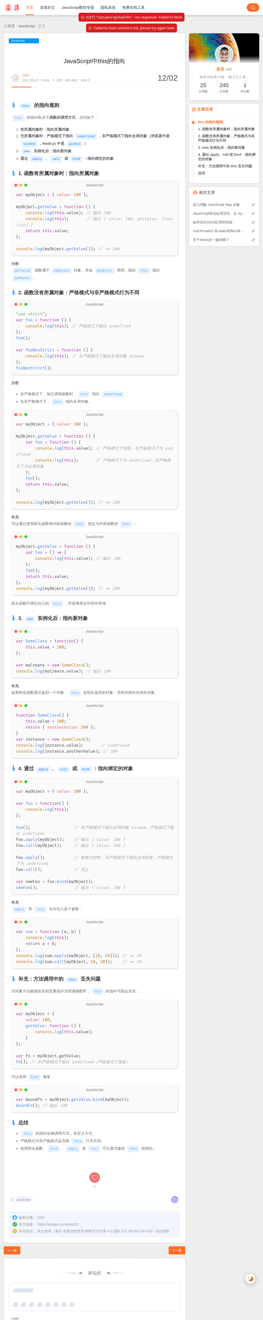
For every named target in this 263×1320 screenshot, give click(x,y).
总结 (201, 173)
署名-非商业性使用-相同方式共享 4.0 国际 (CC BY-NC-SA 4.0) (103, 1229)
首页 (11, 26)
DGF (26, 75)
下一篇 (176, 1248)
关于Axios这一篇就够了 (211, 240)
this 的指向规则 (210, 122)
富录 (224, 69)
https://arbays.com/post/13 (58, 1222)
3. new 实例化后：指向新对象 (221, 148)
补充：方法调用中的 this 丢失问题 (225, 166)
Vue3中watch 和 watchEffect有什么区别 (219, 231)
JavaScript (26, 26)
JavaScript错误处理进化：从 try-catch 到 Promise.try (219, 213)
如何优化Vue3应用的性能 (212, 222)
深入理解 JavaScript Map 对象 (216, 205)
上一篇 (12, 1248)
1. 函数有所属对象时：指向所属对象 (226, 129)
